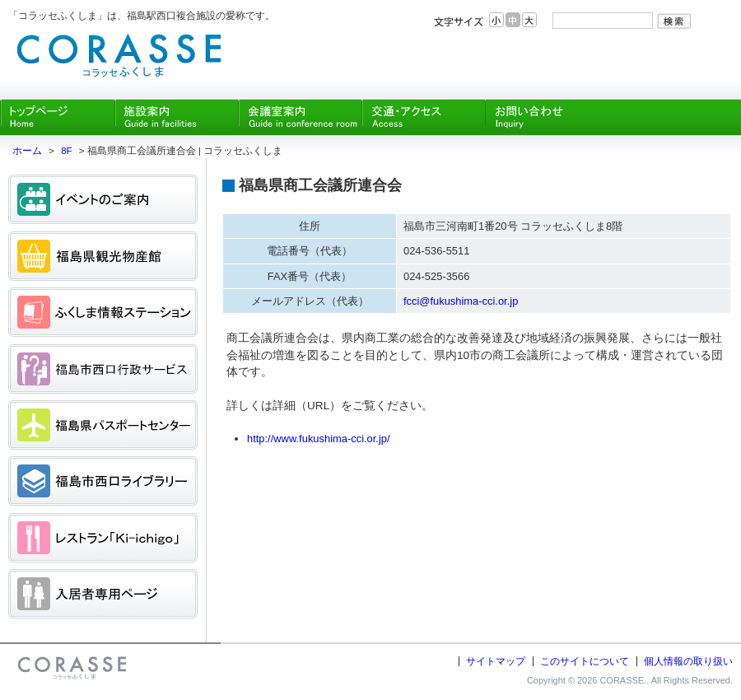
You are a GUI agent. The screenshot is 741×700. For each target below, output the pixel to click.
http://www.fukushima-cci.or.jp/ (318, 438)
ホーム (27, 151)
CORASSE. (622, 680)
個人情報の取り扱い (688, 661)
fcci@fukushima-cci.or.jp (460, 301)
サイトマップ (495, 661)
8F (66, 151)
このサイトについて (584, 661)
